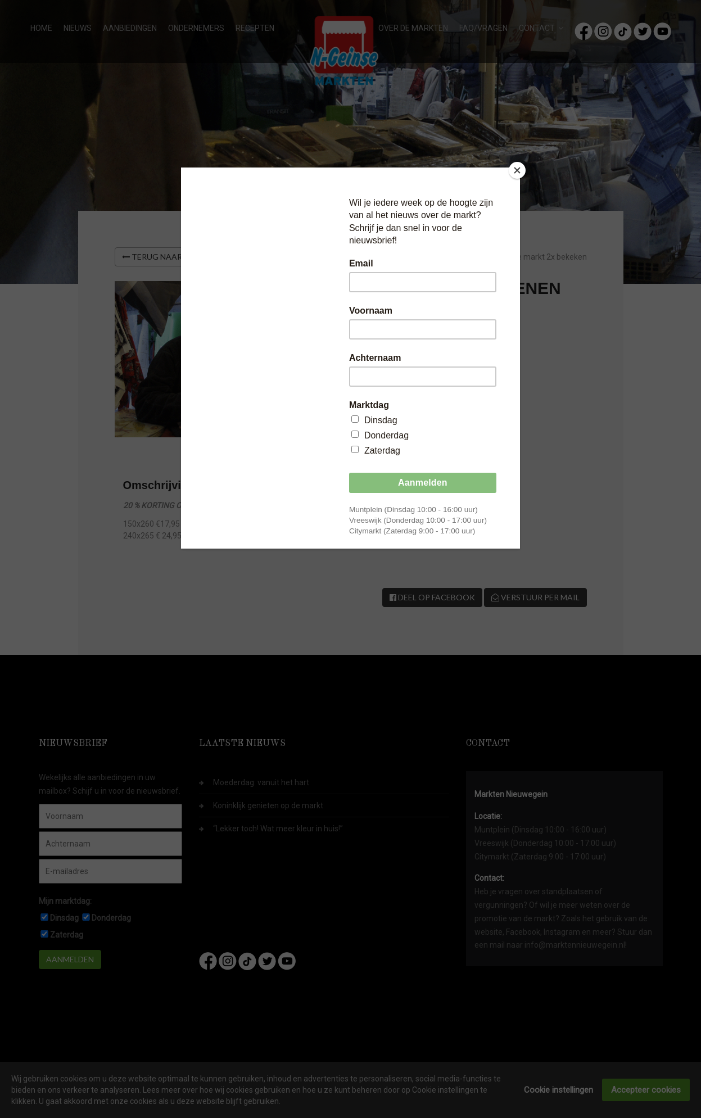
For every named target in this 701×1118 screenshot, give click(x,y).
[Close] (517, 170)
